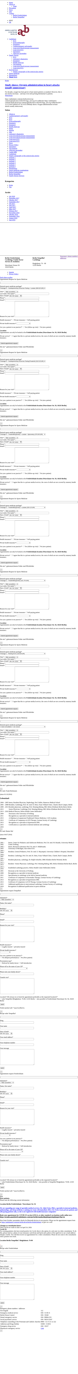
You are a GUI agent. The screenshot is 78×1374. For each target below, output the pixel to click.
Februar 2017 (13, 211)
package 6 (12, 166)
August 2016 (13, 218)
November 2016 (14, 213)
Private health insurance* (15, 327)
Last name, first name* (24, 294)
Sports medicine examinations (18, 170)
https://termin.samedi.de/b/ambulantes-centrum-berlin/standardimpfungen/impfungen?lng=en (32, 1256)
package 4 (12, 163)
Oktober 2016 (13, 214)
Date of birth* (11, 296)
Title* (9, 292)
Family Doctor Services (16, 176)
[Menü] (13, 77)
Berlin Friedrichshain (20, 15)
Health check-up (14, 127)
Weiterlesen (9, 95)
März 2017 (12, 209)
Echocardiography (15, 121)
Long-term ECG (14, 139)
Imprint (11, 130)
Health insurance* (20, 323)
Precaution (12, 8)
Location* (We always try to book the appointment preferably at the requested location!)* (29, 1026)
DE (10, 22)
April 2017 (12, 207)
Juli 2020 (12, 196)
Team (15, 6)
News (11, 10)
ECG (10, 117)
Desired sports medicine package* (22, 287)
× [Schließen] (1, 354)
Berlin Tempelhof (18, 17)
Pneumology (13, 168)
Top (10, 187)
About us (12, 4)
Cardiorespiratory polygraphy (18, 116)
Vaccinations (13, 148)
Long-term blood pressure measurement (22, 136)
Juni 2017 (12, 205)
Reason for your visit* (26, 320)
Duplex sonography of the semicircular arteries (24, 156)
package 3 (12, 161)
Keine (7, 80)
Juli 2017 (12, 203)
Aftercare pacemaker (15, 150)
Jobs (10, 12)
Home (11, 2)
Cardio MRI (13, 152)
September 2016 (14, 216)
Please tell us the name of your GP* (14, 994)
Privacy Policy (13, 145)
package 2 (12, 159)
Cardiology (12, 154)
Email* (19, 300)
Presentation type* (6, 987)
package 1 (12, 157)
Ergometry (12, 123)
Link (42, 1370)
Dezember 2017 (14, 198)
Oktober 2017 (13, 200)
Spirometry (12, 147)
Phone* (19, 298)
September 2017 (14, 202)
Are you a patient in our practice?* (25, 330)
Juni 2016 (12, 220)
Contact (11, 13)
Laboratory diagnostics (16, 134)
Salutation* (7, 921)
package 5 (12, 165)
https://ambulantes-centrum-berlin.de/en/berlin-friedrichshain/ (21, 1261)
